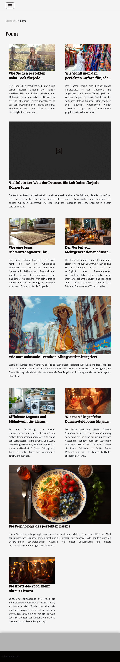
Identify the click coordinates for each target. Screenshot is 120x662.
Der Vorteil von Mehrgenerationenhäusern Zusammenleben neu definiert (87, 254)
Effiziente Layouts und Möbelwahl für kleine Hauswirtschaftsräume (28, 421)
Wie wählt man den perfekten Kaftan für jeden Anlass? (88, 78)
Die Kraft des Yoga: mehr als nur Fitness (29, 588)
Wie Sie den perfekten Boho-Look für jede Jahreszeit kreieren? (27, 78)
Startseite (11, 21)
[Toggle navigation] (10, 6)
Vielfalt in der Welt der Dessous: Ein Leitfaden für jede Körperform (54, 185)
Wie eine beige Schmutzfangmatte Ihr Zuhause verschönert (28, 252)
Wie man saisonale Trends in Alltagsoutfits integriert (53, 356)
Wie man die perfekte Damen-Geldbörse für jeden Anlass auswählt (88, 421)
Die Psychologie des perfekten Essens (39, 526)
